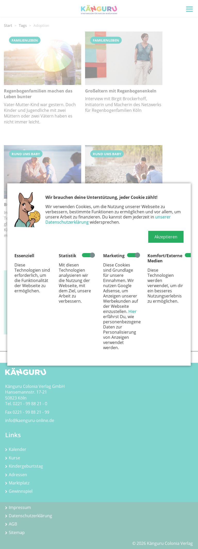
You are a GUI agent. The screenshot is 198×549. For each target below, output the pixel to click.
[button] (166, 237)
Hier (132, 311)
